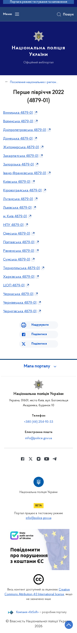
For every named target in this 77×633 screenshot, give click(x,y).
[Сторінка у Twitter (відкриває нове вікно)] (30, 458)
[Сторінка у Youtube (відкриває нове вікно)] (46, 458)
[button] (38, 366)
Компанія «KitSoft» (27, 612)
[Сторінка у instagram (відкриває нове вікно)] (38, 458)
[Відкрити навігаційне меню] (17, 14)
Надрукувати (40, 324)
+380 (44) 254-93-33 (38, 422)
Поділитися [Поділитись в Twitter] (39, 343)
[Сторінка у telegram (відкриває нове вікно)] (54, 458)
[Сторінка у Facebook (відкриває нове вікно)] (22, 458)
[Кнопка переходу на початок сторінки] (69, 625)
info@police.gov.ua (38, 438)
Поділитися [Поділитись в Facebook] (39, 334)
